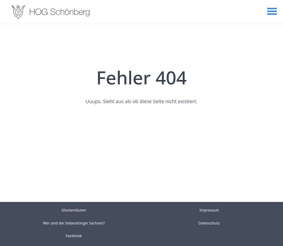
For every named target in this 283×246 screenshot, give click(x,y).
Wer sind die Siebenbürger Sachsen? (74, 223)
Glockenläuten (74, 210)
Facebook (74, 235)
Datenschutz (209, 223)
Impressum (209, 210)
